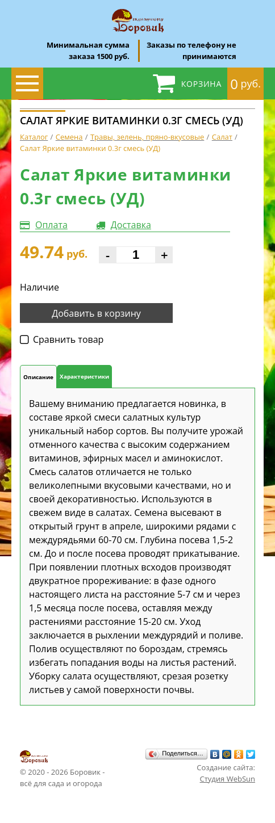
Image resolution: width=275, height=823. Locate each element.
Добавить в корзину (96, 313)
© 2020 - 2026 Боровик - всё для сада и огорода (62, 768)
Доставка (131, 225)
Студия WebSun (227, 779)
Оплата (51, 225)
